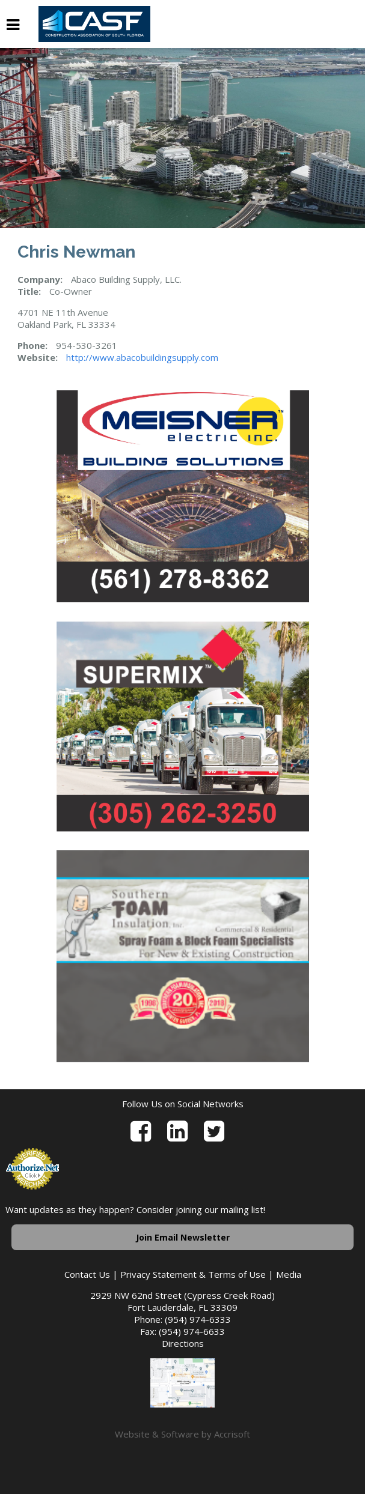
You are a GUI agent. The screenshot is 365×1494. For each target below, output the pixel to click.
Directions (183, 1343)
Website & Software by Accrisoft (182, 1434)
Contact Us (87, 1274)
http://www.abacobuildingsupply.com (142, 357)
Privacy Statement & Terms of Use (193, 1274)
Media (288, 1274)
